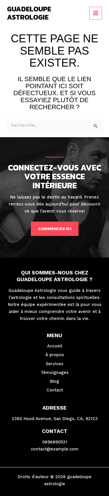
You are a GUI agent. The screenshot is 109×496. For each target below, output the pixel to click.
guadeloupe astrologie (29, 13)
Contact (55, 390)
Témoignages (55, 372)
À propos (54, 354)
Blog (54, 381)
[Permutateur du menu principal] (95, 13)
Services (54, 363)
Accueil (54, 346)
